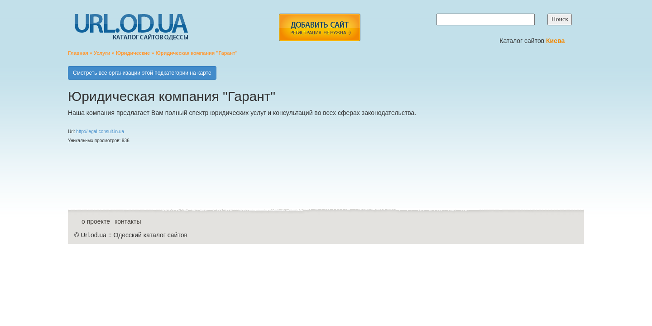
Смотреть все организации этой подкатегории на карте (142, 73)
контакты (128, 221)
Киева (556, 40)
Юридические (133, 53)
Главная (78, 53)
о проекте (96, 221)
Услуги (102, 53)
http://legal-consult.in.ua (100, 131)
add (319, 27)
